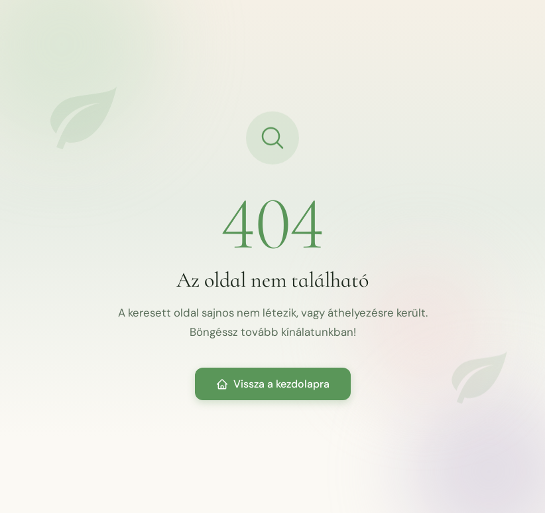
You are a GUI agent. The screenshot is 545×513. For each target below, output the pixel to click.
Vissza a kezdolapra (273, 384)
